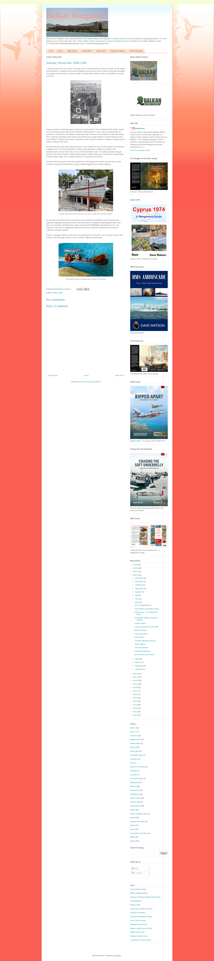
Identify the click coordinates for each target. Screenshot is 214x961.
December (139, 578)
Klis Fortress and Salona (144, 655)
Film (132, 763)
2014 (135, 701)
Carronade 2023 (141, 634)
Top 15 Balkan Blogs (138, 889)
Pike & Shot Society (138, 920)
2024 (135, 571)
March (138, 662)
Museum (103, 69)
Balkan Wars (135, 743)
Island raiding (140, 644)
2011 (135, 712)
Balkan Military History (87, 41)
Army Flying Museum (143, 605)
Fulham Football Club (138, 936)
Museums (134, 790)
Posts (135, 869)
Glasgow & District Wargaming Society (114, 41)
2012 (135, 708)
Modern (133, 786)
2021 (135, 677)
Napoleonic (134, 794)
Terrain (133, 825)
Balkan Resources (137, 932)
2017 (135, 691)
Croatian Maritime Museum (145, 641)
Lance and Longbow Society (141, 909)
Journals (133, 775)
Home (51, 51)
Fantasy (133, 759)
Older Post (119, 375)
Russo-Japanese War (138, 814)
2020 (135, 680)
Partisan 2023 (140, 623)
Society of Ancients (137, 913)
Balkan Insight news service (141, 928)
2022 (135, 674)
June (137, 599)
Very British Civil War (138, 833)
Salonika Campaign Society (141, 917)
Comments (137, 873)
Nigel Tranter (72, 51)
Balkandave (140, 128)
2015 (135, 698)
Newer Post (52, 375)
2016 (135, 694)
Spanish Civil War (137, 821)
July (137, 595)
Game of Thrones (137, 767)
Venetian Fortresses (142, 651)
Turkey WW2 (86, 51)
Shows (133, 818)
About (60, 51)
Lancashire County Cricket (140, 940)
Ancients (133, 736)
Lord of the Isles (136, 778)
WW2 (60, 293)
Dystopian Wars (136, 755)
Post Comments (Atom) (91, 382)
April (137, 659)
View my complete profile (140, 150)
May (137, 602)
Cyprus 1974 (101, 51)
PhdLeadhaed (135, 901)
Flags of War (135, 905)
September (139, 588)
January (138, 669)
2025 (135, 568)
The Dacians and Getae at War (147, 609)
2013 (135, 705)
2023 (135, 575)
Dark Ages (134, 751)
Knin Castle (139, 637)
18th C (132, 728)
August (138, 592)
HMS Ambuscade (136, 51)
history (121, 129)
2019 (135, 684)
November (139, 581)
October (138, 585)
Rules (132, 810)
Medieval (133, 782)
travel (132, 829)
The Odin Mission (141, 648)
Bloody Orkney (140, 630)
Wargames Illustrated (138, 924)
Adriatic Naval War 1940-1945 (146, 627)
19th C (132, 732)
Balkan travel (135, 739)
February (139, 666)
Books (55, 293)
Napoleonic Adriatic (118, 51)
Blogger (118, 956)
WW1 (132, 837)
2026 (135, 565)
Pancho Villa (135, 802)
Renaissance (135, 806)
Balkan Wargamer (75, 15)
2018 (135, 687)
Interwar (133, 771)
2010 (135, 715)
